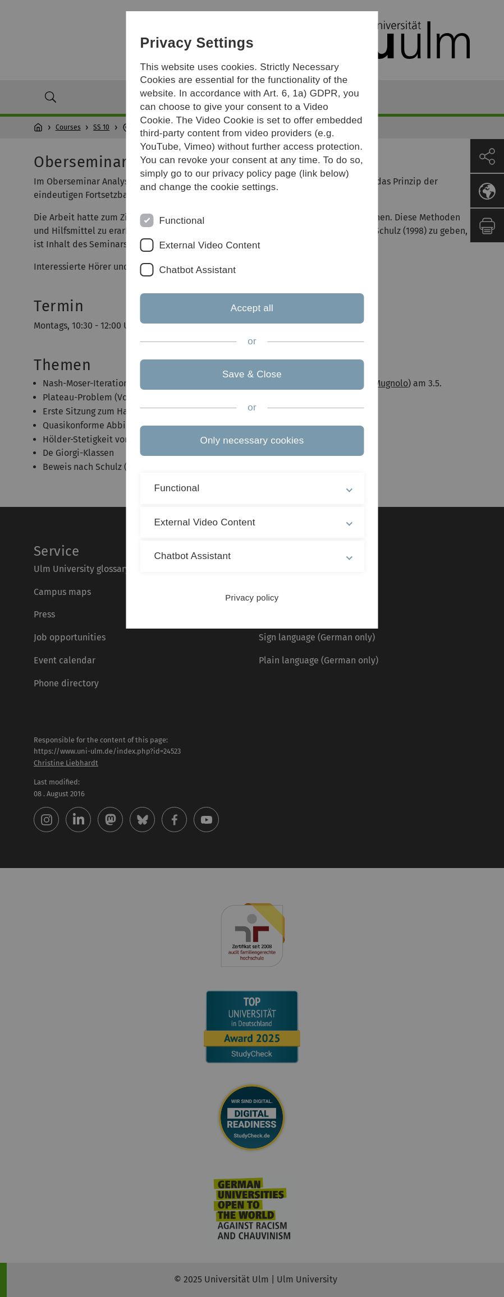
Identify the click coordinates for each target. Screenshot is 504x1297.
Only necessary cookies (252, 440)
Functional (182, 220)
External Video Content (209, 245)
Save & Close (252, 374)
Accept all (252, 308)
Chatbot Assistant (197, 270)
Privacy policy (251, 597)
